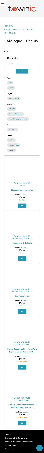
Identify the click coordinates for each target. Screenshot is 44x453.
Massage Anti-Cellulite (22, 243)
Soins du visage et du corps (18, 119)
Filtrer (22, 71)
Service (11, 88)
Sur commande (14, 145)
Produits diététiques (15, 114)
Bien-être (12, 109)
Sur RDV (12, 150)
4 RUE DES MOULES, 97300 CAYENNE (18, 29)
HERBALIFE (13, 129)
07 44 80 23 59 (10, 33)
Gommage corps (22, 296)
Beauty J (8, 25)
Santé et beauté (14, 98)
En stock (11, 140)
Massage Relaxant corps (22, 190)
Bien (10, 83)
